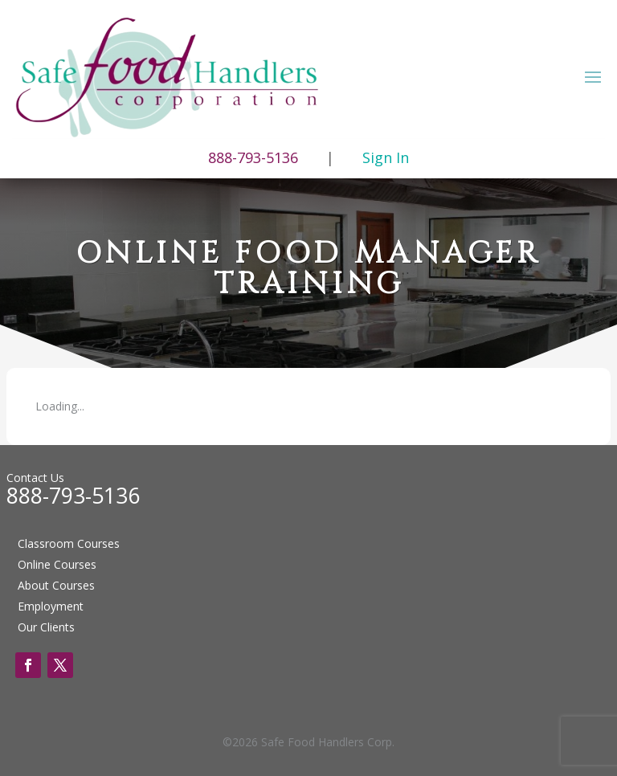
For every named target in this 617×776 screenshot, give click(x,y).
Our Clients (46, 627)
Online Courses (57, 564)
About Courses (56, 585)
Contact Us (35, 477)
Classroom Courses (69, 543)
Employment (51, 606)
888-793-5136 (73, 495)
